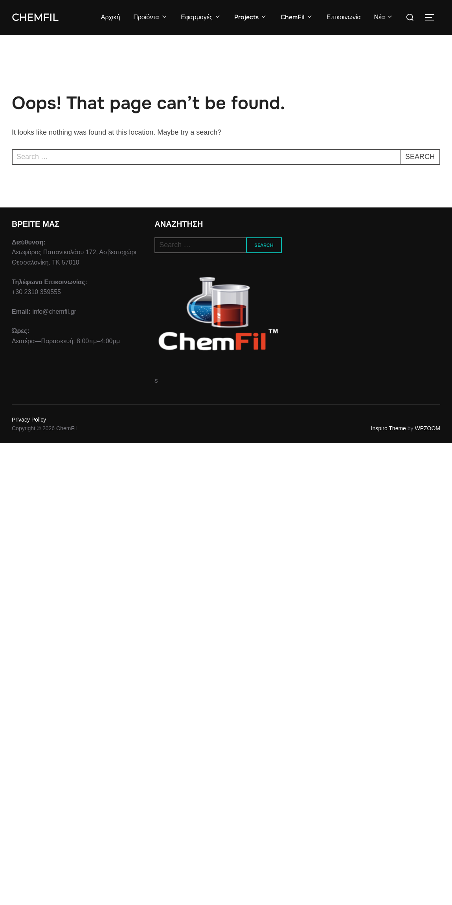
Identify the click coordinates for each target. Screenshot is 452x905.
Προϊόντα (150, 17)
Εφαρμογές (201, 17)
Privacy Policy (29, 419)
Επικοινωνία (344, 17)
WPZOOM (427, 428)
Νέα (383, 17)
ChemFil (35, 17)
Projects (250, 17)
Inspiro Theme (388, 428)
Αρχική (110, 17)
